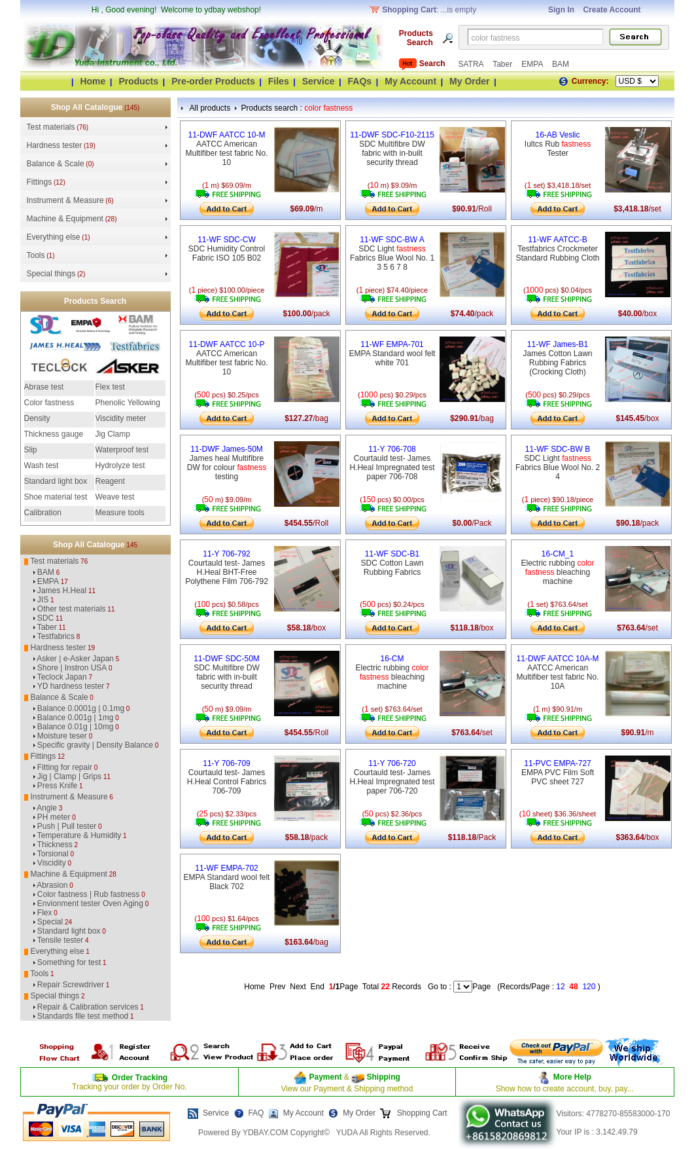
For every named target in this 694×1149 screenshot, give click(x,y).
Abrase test (44, 387)
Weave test (115, 497)
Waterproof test (122, 449)
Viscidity (51, 862)
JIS (42, 599)
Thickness (55, 844)
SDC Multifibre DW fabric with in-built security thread (392, 148)
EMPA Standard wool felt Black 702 (227, 877)
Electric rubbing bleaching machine (557, 567)
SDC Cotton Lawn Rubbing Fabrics (391, 563)
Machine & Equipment (65, 218)
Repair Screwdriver (70, 984)
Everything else (53, 237)
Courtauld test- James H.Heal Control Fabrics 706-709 (226, 777)
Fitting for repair (64, 767)
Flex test (110, 387)
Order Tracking (139, 1077)
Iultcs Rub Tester (558, 144)
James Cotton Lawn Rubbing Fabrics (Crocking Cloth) (557, 358)
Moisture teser (62, 735)
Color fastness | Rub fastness (88, 894)
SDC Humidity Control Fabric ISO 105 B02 (226, 249)
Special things (51, 273)
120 (588, 986)
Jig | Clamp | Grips (69, 776)
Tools (36, 255)
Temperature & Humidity (79, 835)
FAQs (360, 81)
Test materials (51, 127)
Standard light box (56, 481)
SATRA (472, 64)
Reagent (110, 481)
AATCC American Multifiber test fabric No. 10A (557, 672)
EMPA (533, 64)
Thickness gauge (54, 434)
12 (560, 986)
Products (138, 81)
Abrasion (52, 885)
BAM (560, 64)
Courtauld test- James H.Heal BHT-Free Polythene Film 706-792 (226, 567)
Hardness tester (54, 145)
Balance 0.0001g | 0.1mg (80, 708)
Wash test (41, 465)
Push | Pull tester (67, 826)
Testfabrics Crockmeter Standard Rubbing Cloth (557, 249)
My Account (410, 81)
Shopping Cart (421, 1113)
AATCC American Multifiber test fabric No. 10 (226, 148)
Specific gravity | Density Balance (95, 745)
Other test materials (71, 608)
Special (50, 921)
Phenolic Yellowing (127, 402)
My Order (469, 81)
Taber (503, 64)
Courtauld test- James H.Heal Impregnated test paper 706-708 (391, 463)
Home (92, 81)
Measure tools (120, 512)
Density (37, 418)
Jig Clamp (112, 434)
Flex (44, 912)
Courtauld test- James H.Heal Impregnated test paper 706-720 (391, 777)
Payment (325, 1077)
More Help (572, 1077)
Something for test (69, 962)
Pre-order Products (213, 81)
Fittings (39, 182)
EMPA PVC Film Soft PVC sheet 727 (557, 772)
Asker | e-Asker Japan (75, 658)
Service (318, 81)
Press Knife (57, 785)
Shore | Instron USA (72, 667)
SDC (45, 618)
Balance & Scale (55, 163)
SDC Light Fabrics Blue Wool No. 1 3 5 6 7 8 (392, 253)
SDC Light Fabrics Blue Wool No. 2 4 (557, 463)
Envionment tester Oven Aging (90, 903)
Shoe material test (56, 497)
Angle (47, 807)
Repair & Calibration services (88, 1007)
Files (278, 81)
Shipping (382, 1077)
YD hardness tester (71, 686)
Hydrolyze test (120, 465)
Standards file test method (82, 1016)
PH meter (54, 817)
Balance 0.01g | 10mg (75, 726)
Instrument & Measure (65, 200)
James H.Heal (61, 590)
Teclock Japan (62, 677)
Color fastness (49, 402)
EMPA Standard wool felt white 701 (392, 353)
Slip (30, 449)
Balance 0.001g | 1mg (75, 717)
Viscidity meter (121, 418)
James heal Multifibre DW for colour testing (226, 463)
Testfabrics (56, 636)
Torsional (53, 853)
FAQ (256, 1113)
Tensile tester (60, 940)
